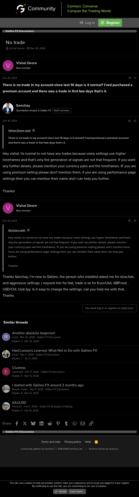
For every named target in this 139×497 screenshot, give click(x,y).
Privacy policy (73, 442)
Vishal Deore (17, 48)
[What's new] (128, 22)
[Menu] (6, 23)
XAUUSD (19, 402)
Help (88, 442)
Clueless (19, 367)
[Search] (135, 22)
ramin (15, 337)
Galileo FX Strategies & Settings (56, 406)
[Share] (129, 78)
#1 (135, 78)
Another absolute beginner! (33, 333)
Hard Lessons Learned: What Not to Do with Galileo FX (54, 350)
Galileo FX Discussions (49, 337)
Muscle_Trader (20, 389)
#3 (135, 220)
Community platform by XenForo (52, 448)
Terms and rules (51, 442)
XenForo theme (97, 448)
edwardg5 (17, 372)
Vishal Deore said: (19, 131)
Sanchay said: (16, 230)
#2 (135, 121)
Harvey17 (17, 406)
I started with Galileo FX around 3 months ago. (48, 385)
